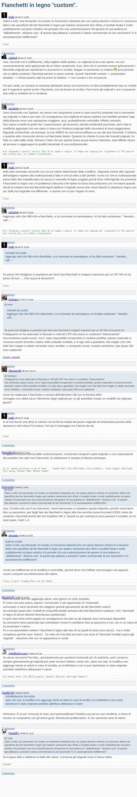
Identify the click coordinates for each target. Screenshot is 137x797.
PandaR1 (14, 733)
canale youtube (11, 357)
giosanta (13, 535)
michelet (14, 108)
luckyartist (7, 487)
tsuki (11, 16)
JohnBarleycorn (18, 653)
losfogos (14, 299)
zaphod (13, 57)
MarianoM (15, 370)
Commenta (8, 445)
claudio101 (8, 692)
